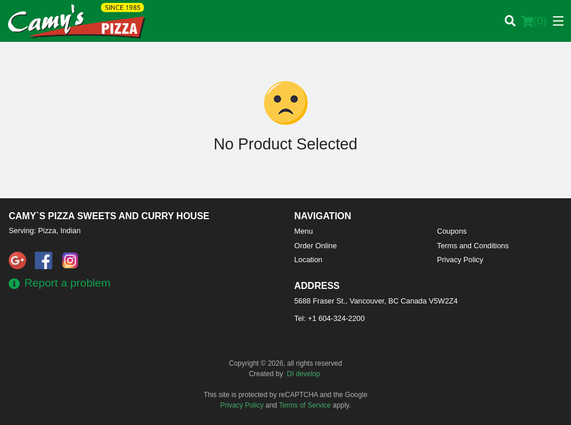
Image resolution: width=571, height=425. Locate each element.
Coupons (451, 231)
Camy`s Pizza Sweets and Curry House (109, 216)
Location (308, 259)
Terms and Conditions (473, 245)
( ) (534, 21)
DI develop (303, 374)
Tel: (330, 318)
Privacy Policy (460, 259)
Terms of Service (305, 405)
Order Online (316, 245)
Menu (304, 231)
